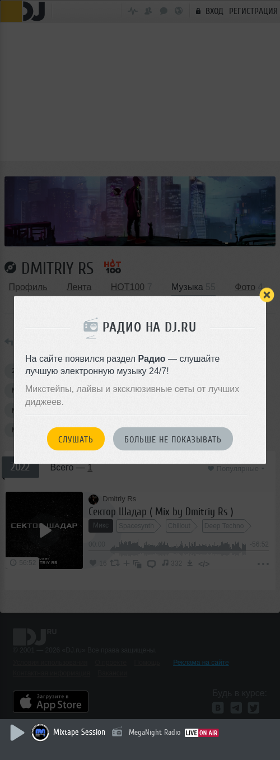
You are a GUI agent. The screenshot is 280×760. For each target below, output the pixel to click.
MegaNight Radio (154, 732)
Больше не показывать (173, 440)
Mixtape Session (79, 732)
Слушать (76, 440)
